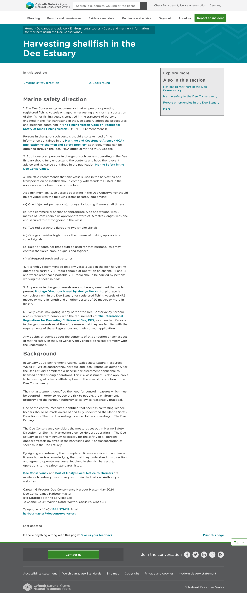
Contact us (73, 554)
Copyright (132, 573)
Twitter (195, 555)
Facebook (187, 555)
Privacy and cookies (158, 573)
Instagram (212, 555)
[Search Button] (143, 6)
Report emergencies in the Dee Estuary (191, 102)
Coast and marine (116, 28)
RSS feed (221, 555)
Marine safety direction (42, 82)
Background (101, 82)
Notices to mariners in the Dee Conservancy (185, 88)
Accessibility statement (40, 573)
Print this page (213, 535)
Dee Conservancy (35, 473)
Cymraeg (215, 5)
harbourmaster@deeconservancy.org (49, 513)
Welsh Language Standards (81, 573)
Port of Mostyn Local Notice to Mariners (84, 473)
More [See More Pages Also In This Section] (166, 108)
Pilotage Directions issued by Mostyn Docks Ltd (69, 291)
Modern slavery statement (197, 573)
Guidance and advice (52, 28)
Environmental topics (85, 28)
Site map (113, 573)
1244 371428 (60, 509)
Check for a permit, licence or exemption (180, 5)
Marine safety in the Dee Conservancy (190, 96)
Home (29, 28)
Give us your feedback (96, 535)
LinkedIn (204, 555)
